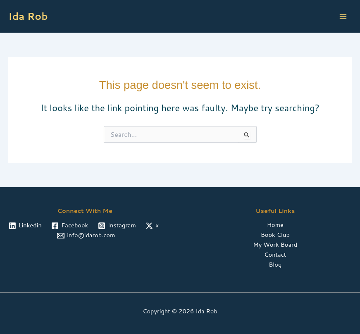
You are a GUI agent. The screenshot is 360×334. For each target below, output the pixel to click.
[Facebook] (70, 225)
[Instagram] (116, 225)
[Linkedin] (25, 225)
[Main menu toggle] (343, 16)
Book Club (275, 234)
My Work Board (275, 244)
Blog (275, 264)
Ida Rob (28, 16)
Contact (275, 254)
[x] (152, 225)
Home (275, 224)
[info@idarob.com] (86, 235)
